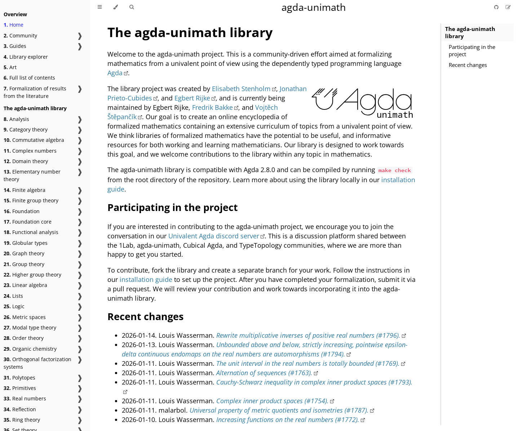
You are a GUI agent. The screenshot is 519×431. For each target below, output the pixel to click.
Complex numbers (30, 150)
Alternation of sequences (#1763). (264, 372)
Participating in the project (472, 50)
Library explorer (26, 56)
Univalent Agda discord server (213, 236)
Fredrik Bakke (212, 107)
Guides (15, 45)
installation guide (146, 279)
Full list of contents (29, 77)
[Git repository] (497, 7)
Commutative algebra (34, 139)
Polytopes (19, 377)
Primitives (20, 388)
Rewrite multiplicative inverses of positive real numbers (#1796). (308, 335)
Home (13, 24)
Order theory (24, 338)
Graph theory (24, 253)
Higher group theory (32, 274)
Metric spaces (25, 317)
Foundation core (28, 221)
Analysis (16, 119)
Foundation (22, 211)
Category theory (26, 129)
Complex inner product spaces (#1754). (272, 400)
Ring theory (22, 419)
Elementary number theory (32, 175)
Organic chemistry (30, 348)
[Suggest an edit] (508, 7)
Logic (14, 306)
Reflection (20, 409)
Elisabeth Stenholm (241, 88)
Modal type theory (30, 327)
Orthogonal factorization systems (37, 363)
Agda (115, 72)
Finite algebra (24, 190)
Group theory (24, 264)
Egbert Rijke (192, 98)
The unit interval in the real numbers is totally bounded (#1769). (308, 363)
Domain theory (26, 161)
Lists (13, 295)
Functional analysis (31, 232)
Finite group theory (31, 200)
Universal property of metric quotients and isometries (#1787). (279, 410)
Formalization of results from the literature (35, 92)
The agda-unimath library (470, 32)
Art (10, 67)
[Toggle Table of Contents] (99, 7)
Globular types (26, 242)
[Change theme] (115, 7)
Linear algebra (25, 285)
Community (20, 35)
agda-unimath (313, 7)
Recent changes (468, 64)
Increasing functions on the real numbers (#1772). (287, 419)
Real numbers (25, 398)
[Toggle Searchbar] (131, 7)
